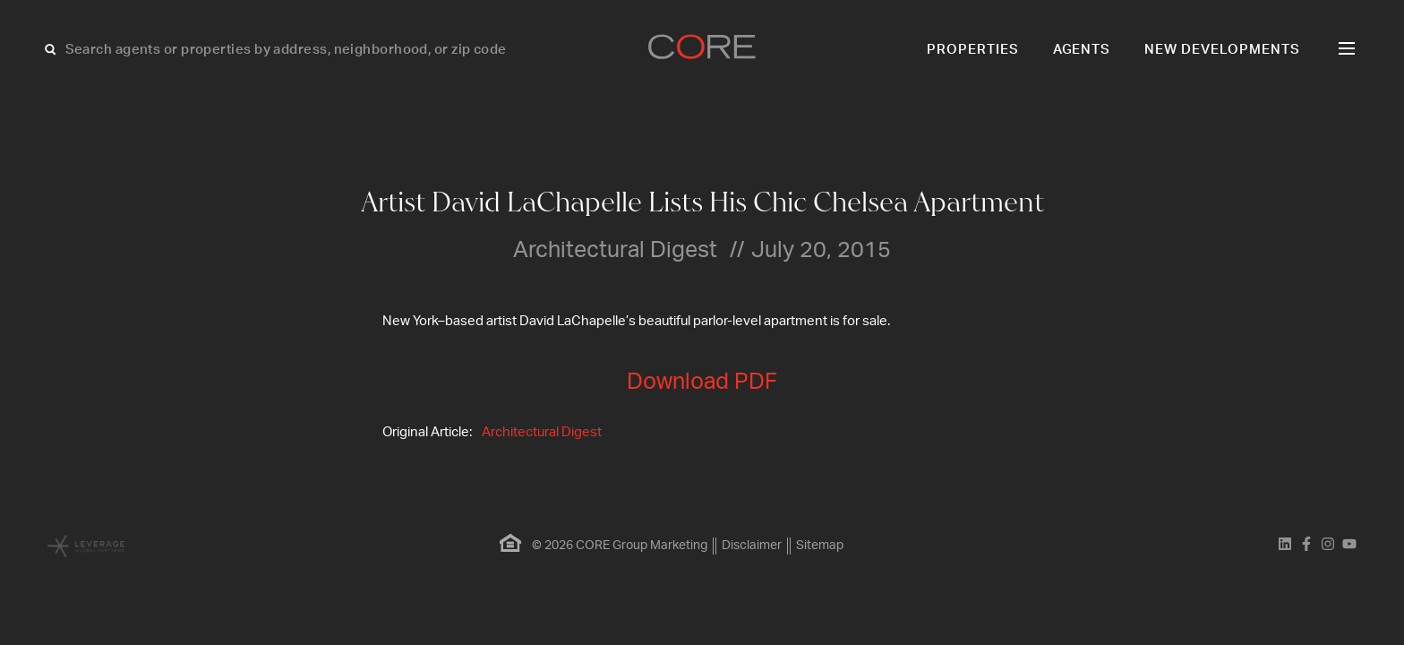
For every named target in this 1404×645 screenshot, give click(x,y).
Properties (973, 49)
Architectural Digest (542, 432)
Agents (1082, 49)
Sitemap (819, 545)
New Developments (1222, 49)
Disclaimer (752, 545)
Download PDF (702, 382)
